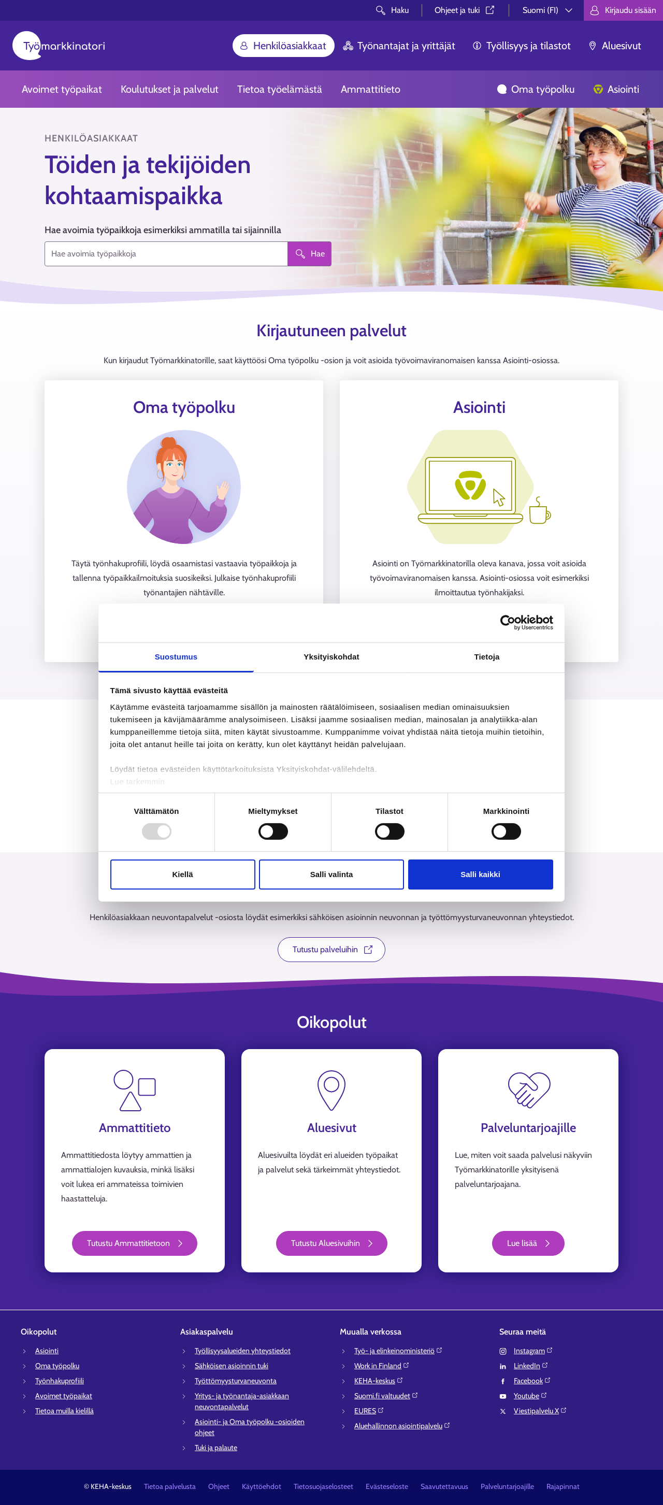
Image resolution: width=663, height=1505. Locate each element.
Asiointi (616, 89)
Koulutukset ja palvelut (170, 89)
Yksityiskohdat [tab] (331, 656)
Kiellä (182, 874)
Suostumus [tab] (176, 656)
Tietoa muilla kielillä (64, 1410)
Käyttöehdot (261, 1486)
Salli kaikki (480, 874)
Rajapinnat (563, 1486)
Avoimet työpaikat (62, 89)
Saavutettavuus (444, 1486)
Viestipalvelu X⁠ (540, 1410)
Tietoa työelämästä (279, 89)
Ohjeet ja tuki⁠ (465, 10)
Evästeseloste (387, 1486)
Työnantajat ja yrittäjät (399, 45)
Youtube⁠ (530, 1395)
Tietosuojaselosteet (323, 1486)
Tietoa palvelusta (170, 1486)
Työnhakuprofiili (59, 1380)
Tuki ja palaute (216, 1447)
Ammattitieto (370, 89)
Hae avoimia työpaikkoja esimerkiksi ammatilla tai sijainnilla (163, 230)
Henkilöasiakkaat (282, 45)
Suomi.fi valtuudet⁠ (386, 1395)
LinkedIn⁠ (531, 1365)
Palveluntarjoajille (507, 1486)
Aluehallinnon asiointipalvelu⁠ (402, 1425)
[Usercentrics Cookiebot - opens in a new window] (508, 622)
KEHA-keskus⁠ (378, 1380)
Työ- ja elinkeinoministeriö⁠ (398, 1350)
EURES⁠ (369, 1410)
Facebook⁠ (532, 1380)
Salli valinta (331, 874)
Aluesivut (614, 45)
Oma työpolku (535, 89)
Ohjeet (218, 1486)
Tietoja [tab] (487, 656)
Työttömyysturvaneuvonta (236, 1380)
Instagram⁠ (533, 1350)
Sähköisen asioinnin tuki (231, 1365)
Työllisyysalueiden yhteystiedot (243, 1350)
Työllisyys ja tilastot (521, 45)
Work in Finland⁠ (382, 1365)
